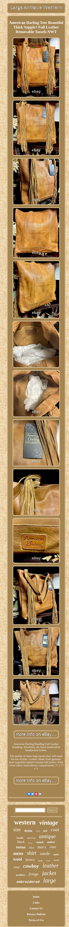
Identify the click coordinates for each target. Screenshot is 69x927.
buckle (20, 837)
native (51, 842)
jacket (49, 873)
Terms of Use (36, 920)
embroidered (28, 882)
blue (31, 847)
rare (53, 847)
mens (18, 853)
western (25, 822)
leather (51, 865)
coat (55, 829)
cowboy (31, 866)
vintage (48, 822)
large (49, 880)
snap (17, 867)
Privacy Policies (36, 914)
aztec (56, 854)
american (31, 838)
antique (47, 836)
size (17, 829)
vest (38, 831)
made (40, 860)
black (20, 842)
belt (45, 831)
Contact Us (36, 908)
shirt (31, 853)
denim (28, 830)
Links (36, 902)
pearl (48, 861)
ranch (39, 842)
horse (30, 843)
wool (17, 859)
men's (42, 847)
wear (56, 860)
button (21, 847)
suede (45, 853)
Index (36, 896)
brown (30, 859)
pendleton (20, 875)
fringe (33, 874)
